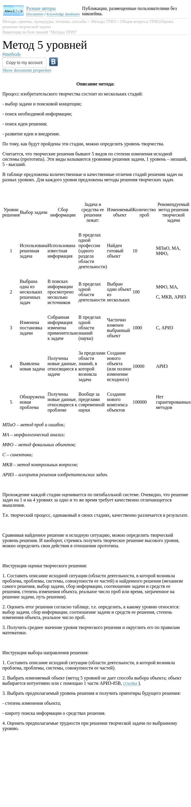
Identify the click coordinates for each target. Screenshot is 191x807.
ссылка (130, 606)
